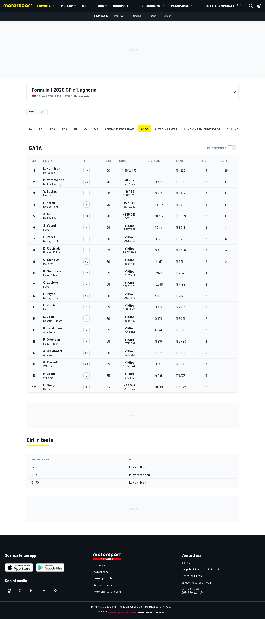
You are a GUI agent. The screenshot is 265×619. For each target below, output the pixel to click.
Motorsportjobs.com (106, 578)
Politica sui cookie (130, 606)
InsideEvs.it (100, 565)
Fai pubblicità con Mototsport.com (203, 569)
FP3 (64, 128)
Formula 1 (44, 6)
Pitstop (232, 128)
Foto (153, 16)
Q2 (86, 128)
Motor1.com (100, 571)
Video (167, 16)
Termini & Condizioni (103, 606)
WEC (85, 6)
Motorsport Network (122, 612)
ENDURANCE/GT (151, 6)
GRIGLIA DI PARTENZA (119, 128)
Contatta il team (192, 576)
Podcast (120, 16)
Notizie (137, 16)
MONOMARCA (180, 6)
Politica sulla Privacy (158, 606)
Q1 (75, 128)
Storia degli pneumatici (202, 128)
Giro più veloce (166, 128)
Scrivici (186, 562)
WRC (101, 6)
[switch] (220, 148)
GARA (144, 128)
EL (30, 128)
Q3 (96, 128)
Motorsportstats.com (107, 591)
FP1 (41, 128)
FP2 (52, 128)
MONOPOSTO (121, 6)
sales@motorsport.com (197, 582)
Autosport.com (103, 585)
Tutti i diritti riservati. (152, 612)
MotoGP (67, 6)
